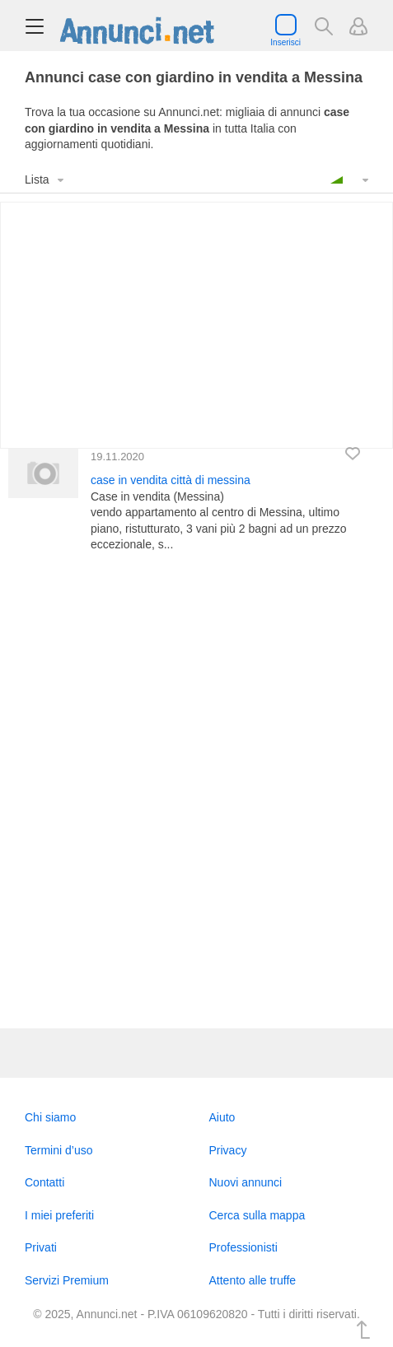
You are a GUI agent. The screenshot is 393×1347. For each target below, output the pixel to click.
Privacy (228, 1150)
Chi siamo (50, 1117)
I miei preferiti (59, 1215)
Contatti (44, 1182)
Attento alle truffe (253, 1280)
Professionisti (243, 1247)
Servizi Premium (67, 1280)
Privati (41, 1247)
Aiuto (222, 1117)
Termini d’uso (58, 1150)
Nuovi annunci (246, 1182)
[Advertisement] (196, 790)
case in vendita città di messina (170, 480)
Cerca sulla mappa (257, 1215)
